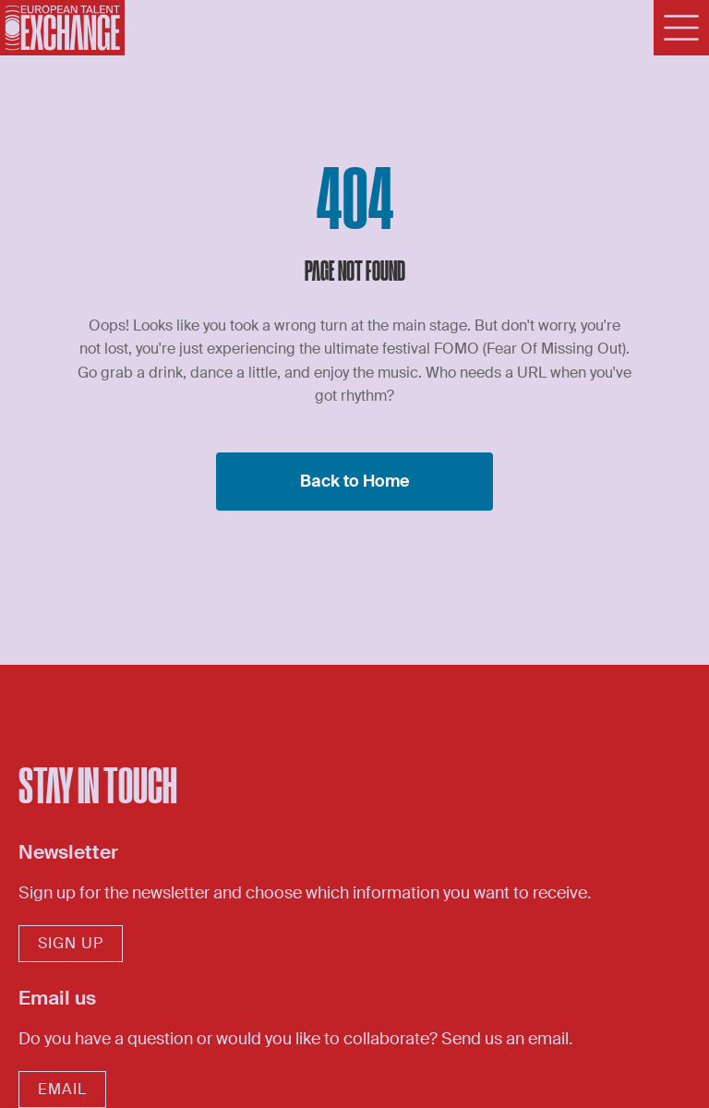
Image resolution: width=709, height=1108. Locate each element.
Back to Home (355, 481)
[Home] (62, 27)
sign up (70, 943)
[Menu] (681, 27)
